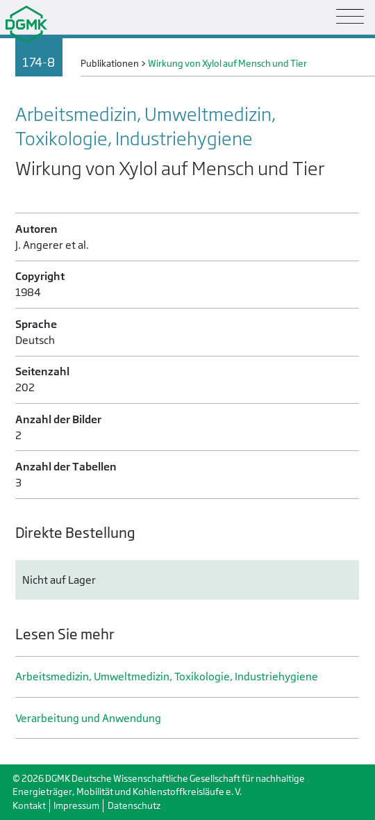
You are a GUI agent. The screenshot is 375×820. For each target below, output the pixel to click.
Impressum (76, 806)
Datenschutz (134, 806)
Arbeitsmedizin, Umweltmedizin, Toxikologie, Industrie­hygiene (166, 676)
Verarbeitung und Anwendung (88, 718)
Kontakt (29, 806)
